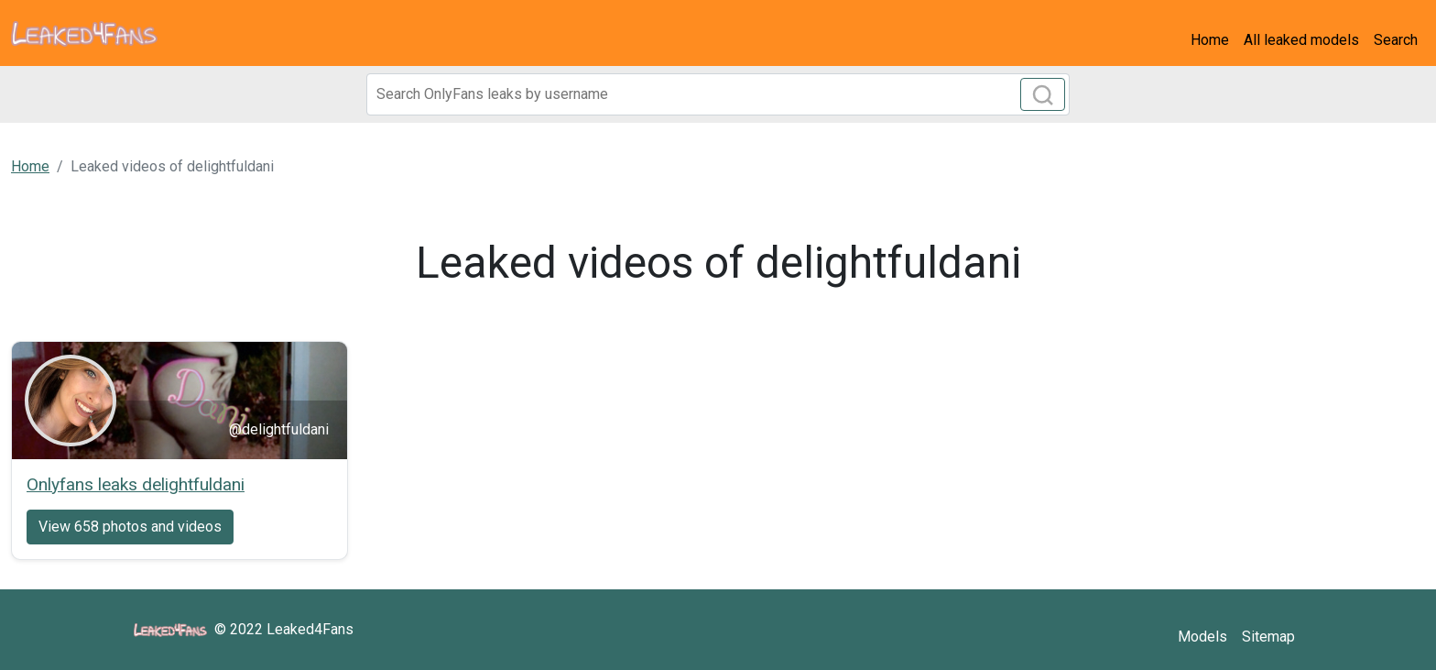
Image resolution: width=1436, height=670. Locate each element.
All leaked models (1301, 40)
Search (1396, 40)
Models (1202, 636)
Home (1210, 40)
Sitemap (1268, 636)
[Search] (718, 94)
